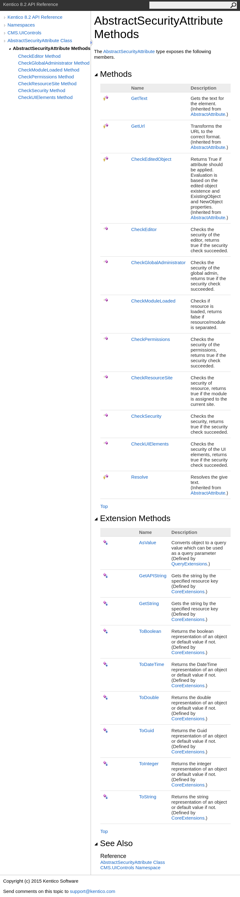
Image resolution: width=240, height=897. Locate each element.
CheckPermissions (150, 339)
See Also (113, 843)
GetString (149, 603)
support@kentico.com (92, 891)
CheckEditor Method (39, 56)
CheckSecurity (146, 416)
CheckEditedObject (151, 159)
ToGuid (146, 730)
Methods (113, 74)
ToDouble (149, 697)
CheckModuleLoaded (153, 300)
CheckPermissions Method (46, 76)
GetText (139, 98)
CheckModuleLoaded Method (48, 69)
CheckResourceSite (152, 377)
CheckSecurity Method (41, 90)
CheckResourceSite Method (47, 83)
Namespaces (21, 24)
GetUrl (138, 126)
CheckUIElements (150, 443)
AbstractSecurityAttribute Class (40, 40)
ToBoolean (150, 631)
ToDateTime (151, 664)
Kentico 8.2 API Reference (35, 17)
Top (104, 506)
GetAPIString (153, 575)
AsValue (147, 542)
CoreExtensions (188, 591)
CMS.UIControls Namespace (130, 867)
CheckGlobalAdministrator (158, 262)
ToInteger (149, 763)
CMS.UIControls (24, 32)
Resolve (139, 477)
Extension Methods (132, 518)
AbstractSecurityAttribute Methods (51, 48)
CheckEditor (144, 229)
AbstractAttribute (208, 114)
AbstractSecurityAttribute (129, 51)
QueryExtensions (189, 563)
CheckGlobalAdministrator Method (53, 63)
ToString (147, 796)
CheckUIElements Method (45, 97)
